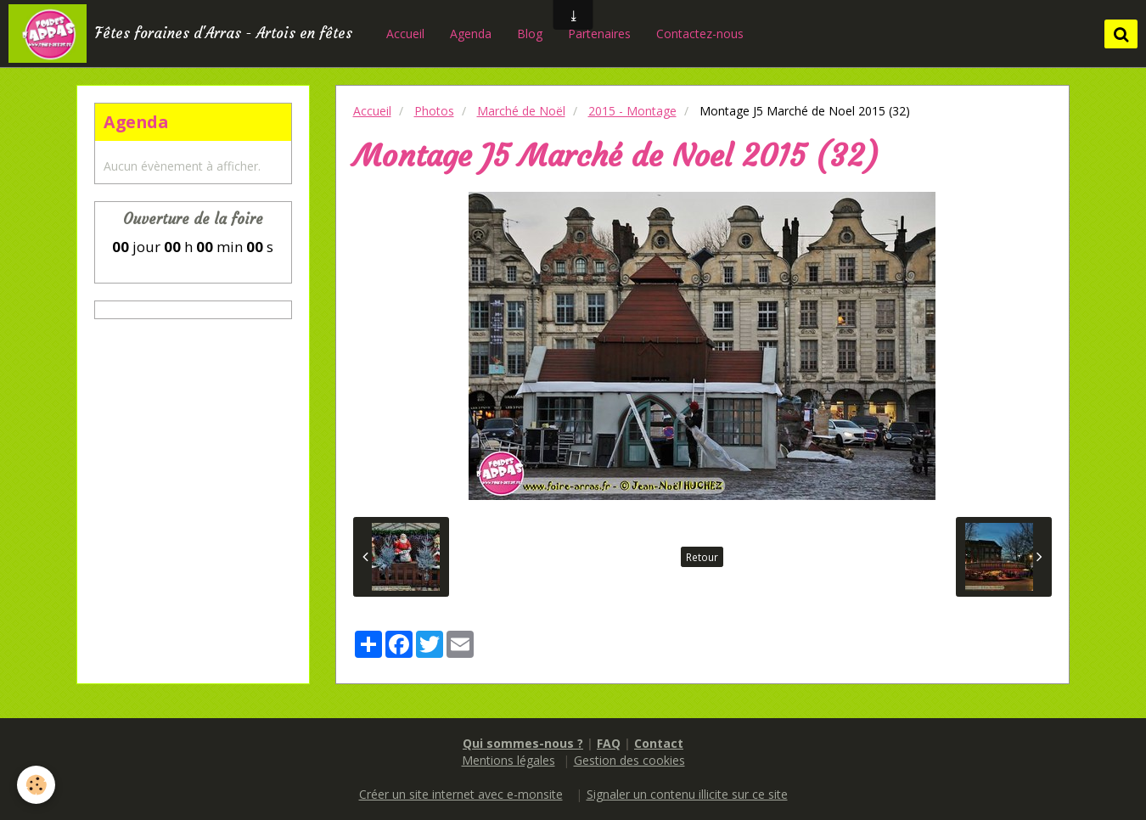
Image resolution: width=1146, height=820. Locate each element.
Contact (658, 743)
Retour (702, 557)
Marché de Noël (521, 111)
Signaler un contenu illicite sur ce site (687, 794)
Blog (529, 33)
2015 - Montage (632, 111)
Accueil (405, 33)
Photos (434, 111)
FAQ (609, 743)
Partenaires (599, 33)
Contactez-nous (700, 33)
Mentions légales (508, 760)
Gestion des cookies (629, 760)
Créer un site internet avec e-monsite (461, 794)
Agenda (471, 33)
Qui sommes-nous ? (523, 743)
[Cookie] (36, 785)
